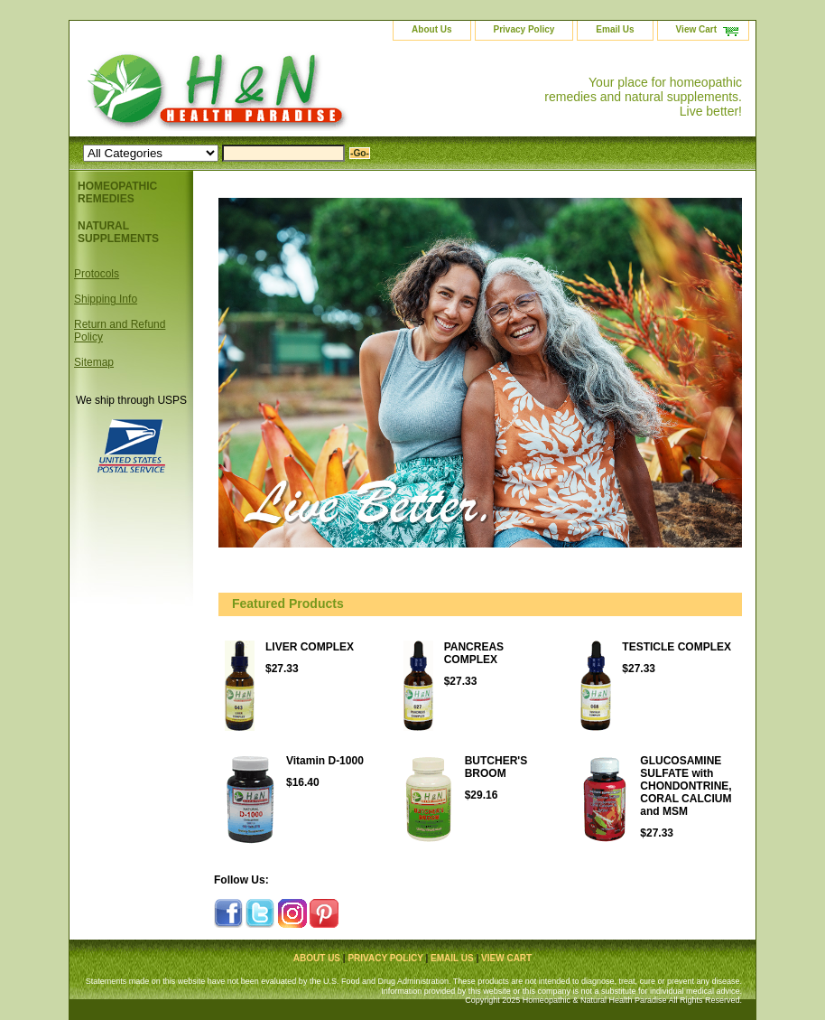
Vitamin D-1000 (325, 760)
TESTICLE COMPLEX (676, 647)
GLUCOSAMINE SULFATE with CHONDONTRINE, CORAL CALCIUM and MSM (685, 786)
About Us (431, 29)
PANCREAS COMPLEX (474, 653)
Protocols (96, 273)
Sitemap (94, 362)
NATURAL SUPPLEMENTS (118, 232)
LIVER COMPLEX (309, 647)
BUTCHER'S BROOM (496, 767)
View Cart (696, 29)
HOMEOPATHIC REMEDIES (117, 192)
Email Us (615, 29)
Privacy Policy (524, 29)
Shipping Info (105, 299)
